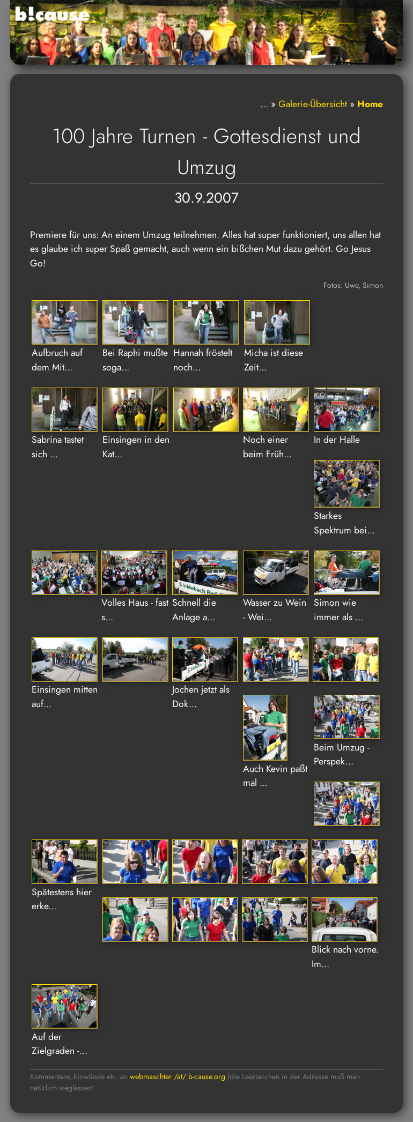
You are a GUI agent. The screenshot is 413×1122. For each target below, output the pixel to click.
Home (370, 104)
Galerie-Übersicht (312, 104)
